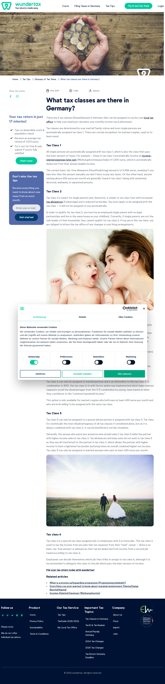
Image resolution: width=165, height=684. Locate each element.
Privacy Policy (36, 621)
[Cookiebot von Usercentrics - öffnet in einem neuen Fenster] (124, 308)
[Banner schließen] (144, 309)
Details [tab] (82, 317)
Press (115, 621)
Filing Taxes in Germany (87, 5)
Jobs (115, 633)
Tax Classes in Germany (96, 618)
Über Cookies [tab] (126, 317)
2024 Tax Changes (94, 641)
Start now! (26, 160)
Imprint (116, 627)
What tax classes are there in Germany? (80, 79)
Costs (65, 5)
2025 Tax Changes (94, 647)
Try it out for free (138, 5)
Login (161, 5)
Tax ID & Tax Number (95, 625)
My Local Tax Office (67, 627)
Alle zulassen (124, 374)
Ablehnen (40, 374)
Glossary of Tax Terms (45, 79)
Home (15, 79)
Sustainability (36, 627)
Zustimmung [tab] (39, 317)
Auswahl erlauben (82, 374)
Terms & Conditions (39, 633)
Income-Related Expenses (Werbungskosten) (75, 593)
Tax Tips (110, 5)
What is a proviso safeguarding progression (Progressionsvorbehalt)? (88, 582)
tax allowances (54, 201)
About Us (117, 614)
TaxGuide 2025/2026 (68, 621)
